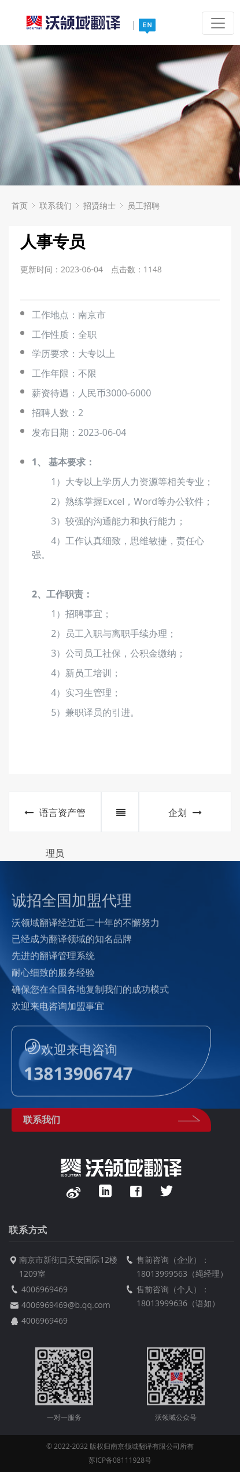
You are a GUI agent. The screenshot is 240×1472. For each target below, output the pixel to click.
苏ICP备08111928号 (120, 1460)
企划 (185, 812)
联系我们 (55, 205)
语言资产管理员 (55, 819)
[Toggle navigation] (218, 23)
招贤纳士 (99, 205)
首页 (20, 205)
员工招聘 (143, 205)
